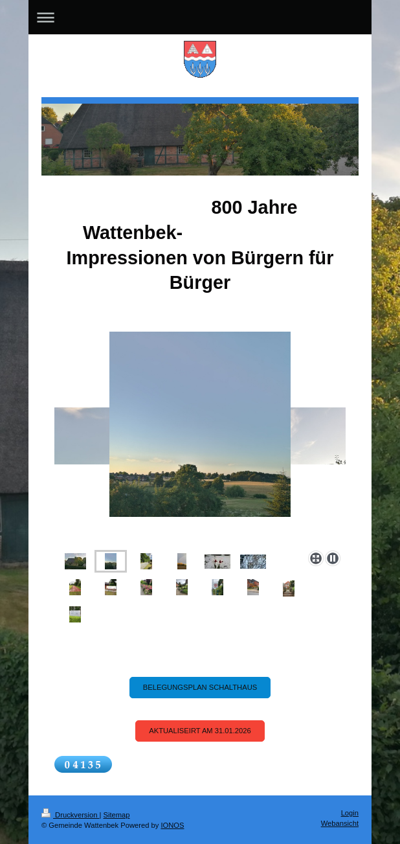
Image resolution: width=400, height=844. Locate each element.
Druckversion (70, 815)
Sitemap (117, 815)
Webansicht (340, 823)
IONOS (172, 825)
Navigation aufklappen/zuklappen (200, 17)
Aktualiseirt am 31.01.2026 (200, 731)
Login (350, 813)
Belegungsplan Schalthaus (200, 687)
